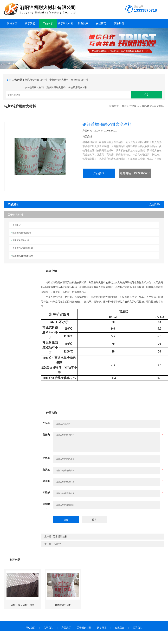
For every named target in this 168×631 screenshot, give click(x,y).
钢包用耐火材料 (79, 79)
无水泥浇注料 (60, 536)
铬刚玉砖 (16, 225)
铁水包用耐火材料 (34, 87)
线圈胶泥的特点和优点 (22, 256)
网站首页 (12, 23)
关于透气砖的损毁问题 (22, 248)
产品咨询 (98, 173)
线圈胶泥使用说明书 (21, 232)
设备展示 (83, 23)
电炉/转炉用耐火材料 (36, 79)
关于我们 (30, 23)
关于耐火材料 (65, 23)
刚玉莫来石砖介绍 (20, 240)
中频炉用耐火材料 (59, 79)
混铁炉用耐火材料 (56, 87)
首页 (124, 106)
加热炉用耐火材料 (77, 87)
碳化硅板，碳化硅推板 (23, 604)
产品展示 (48, 23)
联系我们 (119, 23)
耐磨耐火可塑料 (63, 604)
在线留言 (101, 23)
